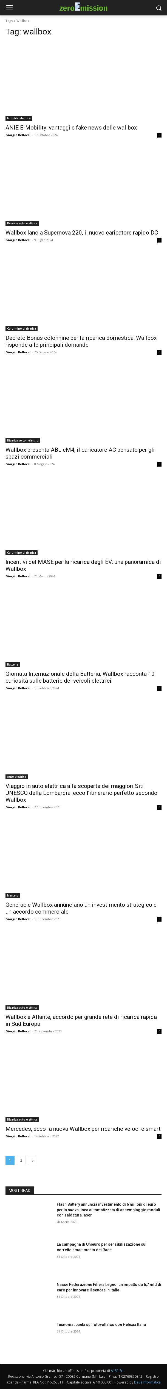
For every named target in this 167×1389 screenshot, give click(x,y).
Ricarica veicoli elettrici (23, 440)
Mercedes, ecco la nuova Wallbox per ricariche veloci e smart (83, 1129)
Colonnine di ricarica (21, 328)
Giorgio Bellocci (17, 135)
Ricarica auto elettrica (22, 223)
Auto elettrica (16, 777)
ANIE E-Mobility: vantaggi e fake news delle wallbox (71, 127)
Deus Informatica (147, 1382)
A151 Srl (117, 1370)
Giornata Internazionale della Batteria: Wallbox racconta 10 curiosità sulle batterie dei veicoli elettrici (80, 677)
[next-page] (32, 1160)
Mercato (12, 895)
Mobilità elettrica (19, 118)
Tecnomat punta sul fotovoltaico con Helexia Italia (101, 1324)
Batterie (12, 664)
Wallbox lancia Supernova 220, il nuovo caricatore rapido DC (81, 232)
